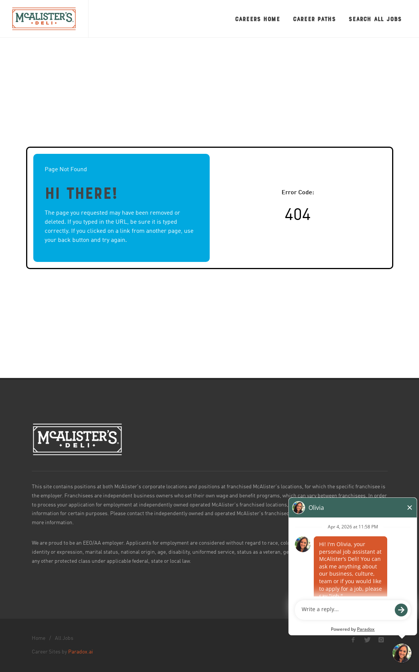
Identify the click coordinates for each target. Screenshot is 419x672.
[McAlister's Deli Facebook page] (353, 640)
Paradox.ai (80, 652)
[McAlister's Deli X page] (367, 640)
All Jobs (64, 638)
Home (38, 638)
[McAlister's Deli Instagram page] (381, 640)
